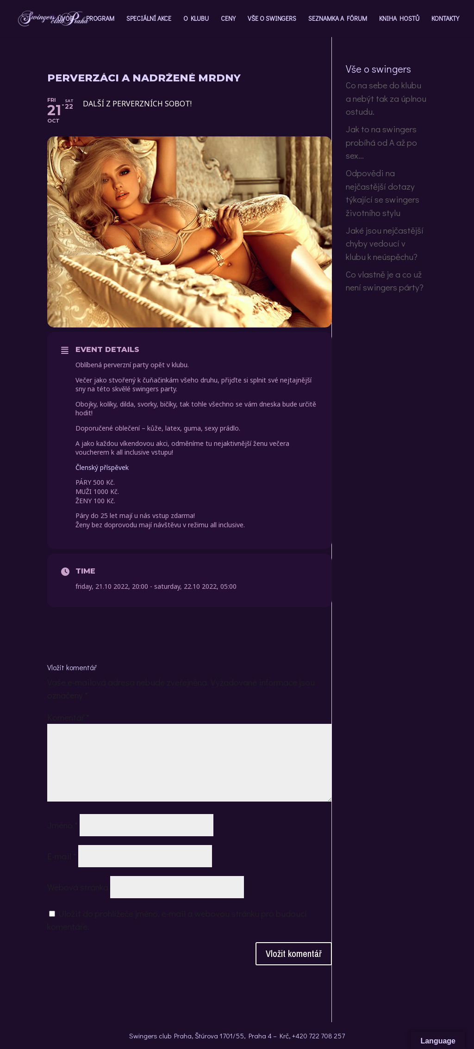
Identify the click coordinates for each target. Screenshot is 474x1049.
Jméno (62, 825)
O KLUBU (196, 19)
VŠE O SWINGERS (272, 19)
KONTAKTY (445, 19)
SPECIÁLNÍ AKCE (148, 19)
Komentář (68, 717)
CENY (228, 19)
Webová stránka (77, 887)
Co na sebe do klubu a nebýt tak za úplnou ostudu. (386, 98)
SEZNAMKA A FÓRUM (337, 19)
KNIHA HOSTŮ (399, 19)
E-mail (61, 856)
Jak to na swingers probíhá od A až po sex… (381, 142)
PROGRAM (100, 19)
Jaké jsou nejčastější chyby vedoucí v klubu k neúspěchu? (385, 243)
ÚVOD (65, 19)
